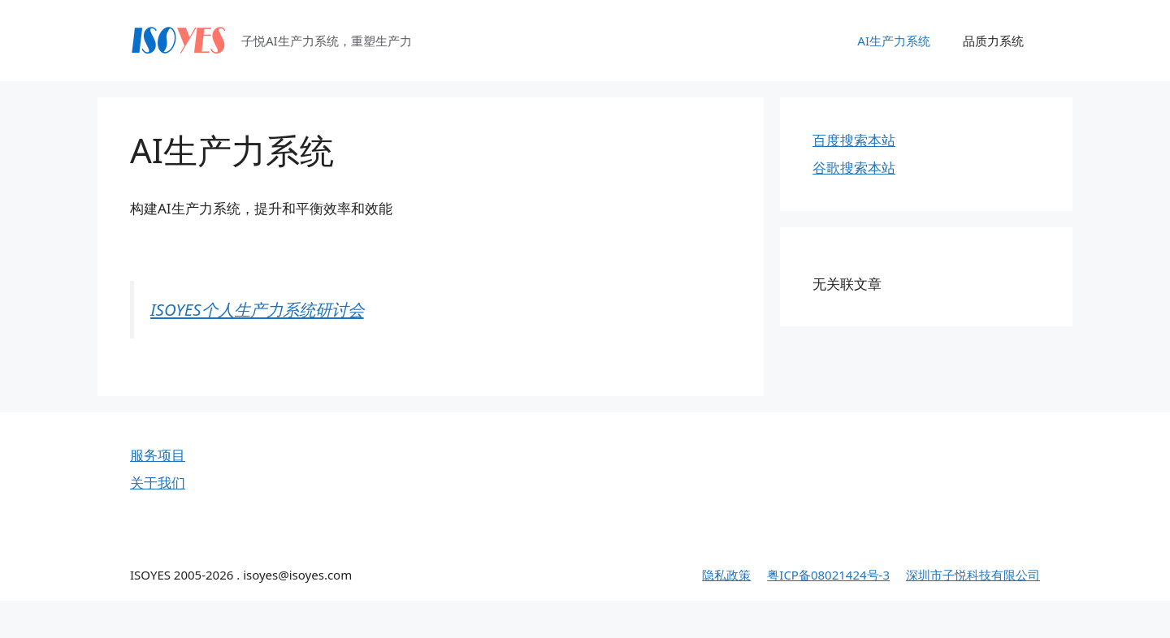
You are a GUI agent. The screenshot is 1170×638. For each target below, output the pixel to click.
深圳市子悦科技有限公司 (973, 575)
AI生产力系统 (893, 40)
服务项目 (157, 455)
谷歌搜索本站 (853, 167)
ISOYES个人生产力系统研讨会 (257, 309)
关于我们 (157, 482)
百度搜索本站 (853, 140)
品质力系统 (993, 40)
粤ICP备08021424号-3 (828, 575)
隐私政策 (726, 575)
